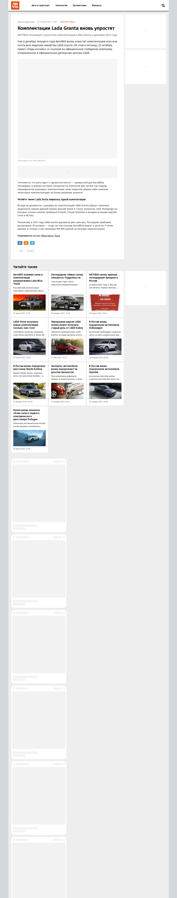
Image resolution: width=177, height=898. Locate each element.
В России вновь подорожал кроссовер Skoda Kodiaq (29, 321)
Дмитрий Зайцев (67, 22)
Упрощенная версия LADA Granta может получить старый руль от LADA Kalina (67, 278)
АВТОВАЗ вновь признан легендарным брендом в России (103, 231)
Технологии (61, 5)
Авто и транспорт (41, 5)
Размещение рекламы (53, 886)
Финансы (96, 5)
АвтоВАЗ (30, 204)
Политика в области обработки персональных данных (94, 891)
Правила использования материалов (51, 891)
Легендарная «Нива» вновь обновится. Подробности (67, 230)
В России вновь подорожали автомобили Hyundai (104, 322)
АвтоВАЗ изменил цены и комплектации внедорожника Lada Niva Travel (28, 233)
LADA (21, 204)
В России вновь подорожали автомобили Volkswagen (104, 278)
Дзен (57, 189)
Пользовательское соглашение (99, 894)
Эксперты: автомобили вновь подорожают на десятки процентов (64, 322)
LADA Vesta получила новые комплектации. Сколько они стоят (26, 278)
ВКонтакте (47, 189)
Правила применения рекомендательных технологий (58, 894)
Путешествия (79, 5)
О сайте (37, 886)
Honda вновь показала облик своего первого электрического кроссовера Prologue (26, 368)
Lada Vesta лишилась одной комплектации (61, 152)
